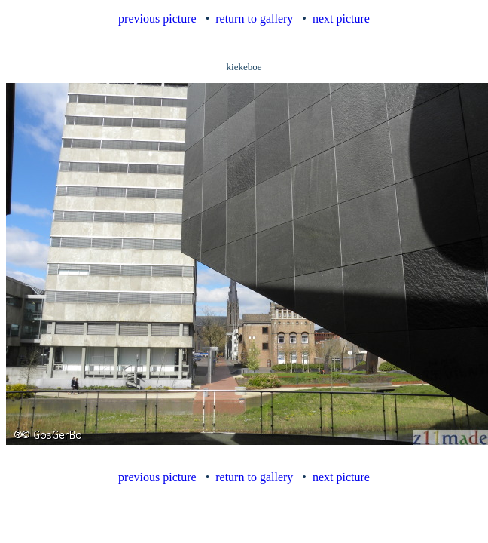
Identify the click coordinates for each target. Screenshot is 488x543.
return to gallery (254, 18)
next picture (341, 18)
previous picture (157, 18)
